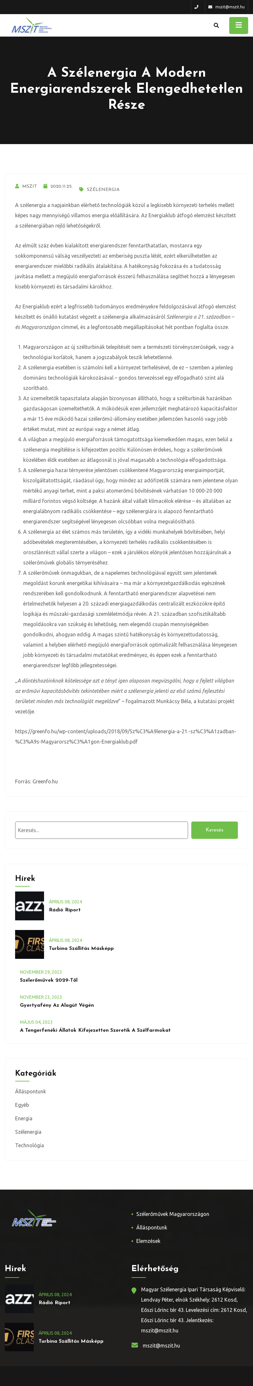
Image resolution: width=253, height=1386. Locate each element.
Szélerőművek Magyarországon (172, 1214)
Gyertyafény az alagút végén (57, 1005)
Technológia (29, 1145)
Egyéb (22, 1105)
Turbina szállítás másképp (81, 948)
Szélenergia (99, 189)
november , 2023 (41, 972)
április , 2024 (65, 901)
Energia (23, 1118)
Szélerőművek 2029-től (48, 980)
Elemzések (148, 1241)
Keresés (214, 830)
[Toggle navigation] (238, 25)
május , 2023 (36, 1022)
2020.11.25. (58, 186)
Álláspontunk (30, 1091)
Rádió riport (65, 910)
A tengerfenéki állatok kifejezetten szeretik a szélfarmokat (95, 1030)
